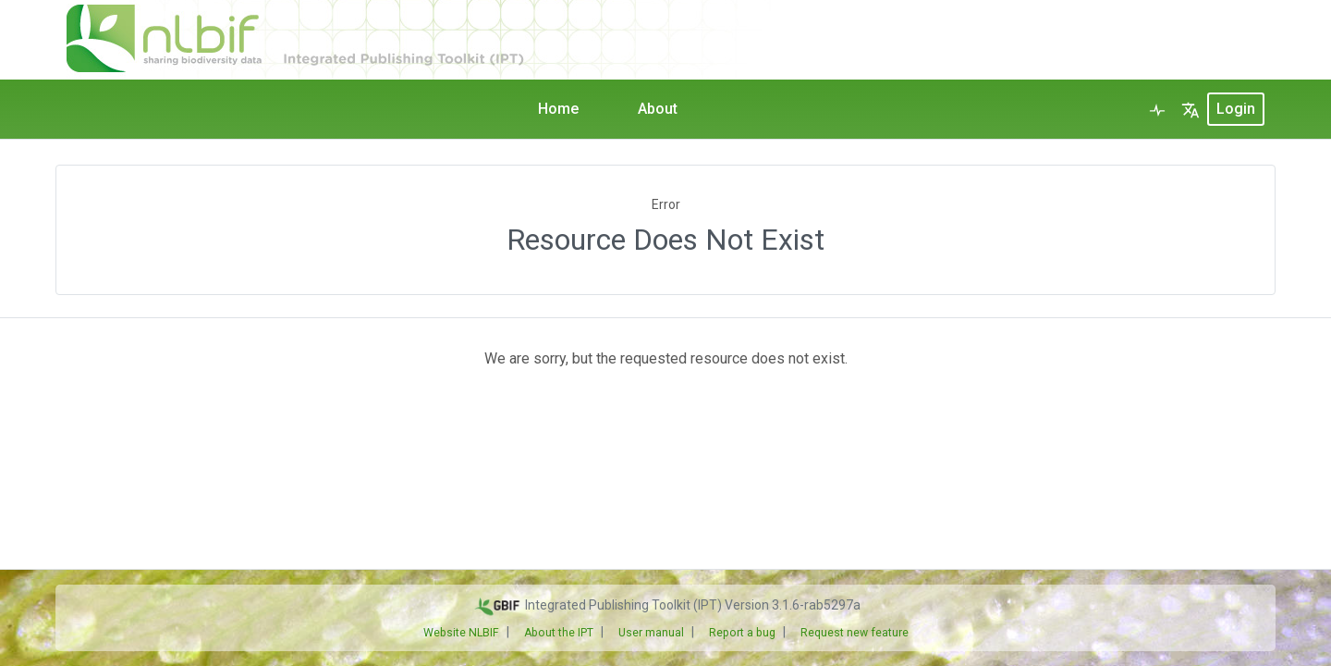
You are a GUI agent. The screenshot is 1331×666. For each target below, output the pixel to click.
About (658, 108)
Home (558, 108)
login (1235, 108)
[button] (1190, 109)
